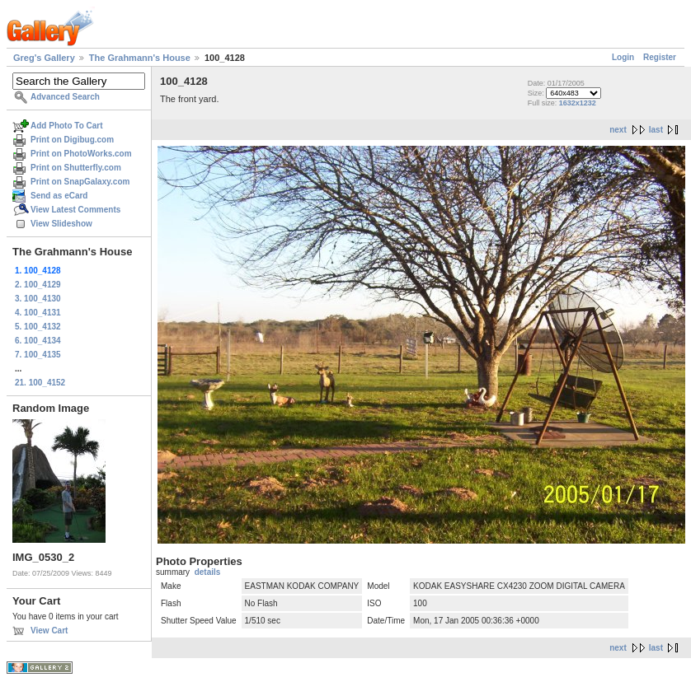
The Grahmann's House (139, 58)
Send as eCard (59, 195)
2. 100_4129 (38, 284)
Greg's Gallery (44, 58)
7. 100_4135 (38, 354)
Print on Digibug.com (72, 139)
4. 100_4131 (38, 312)
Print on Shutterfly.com (76, 167)
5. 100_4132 (38, 326)
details (208, 572)
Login (623, 57)
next (618, 129)
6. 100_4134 (38, 340)
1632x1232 (577, 103)
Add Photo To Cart (67, 125)
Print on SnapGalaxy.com (80, 181)
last (656, 129)
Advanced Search (65, 96)
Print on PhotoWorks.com (81, 153)
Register (659, 57)
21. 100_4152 (40, 382)
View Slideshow (61, 223)
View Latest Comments (75, 209)
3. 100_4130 (38, 298)
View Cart (49, 630)
